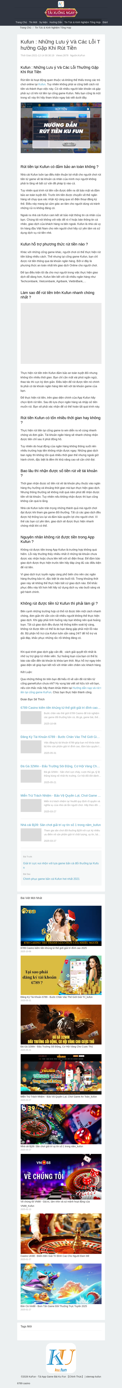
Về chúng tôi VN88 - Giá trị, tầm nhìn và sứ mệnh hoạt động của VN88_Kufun (61, 1180)
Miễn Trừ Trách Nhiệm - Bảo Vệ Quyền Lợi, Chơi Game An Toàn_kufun (61, 795)
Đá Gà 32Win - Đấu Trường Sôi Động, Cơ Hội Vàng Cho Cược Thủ (61, 766)
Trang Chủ (21, 22)
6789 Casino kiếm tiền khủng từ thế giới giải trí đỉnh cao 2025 (61, 707)
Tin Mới (33, 22)
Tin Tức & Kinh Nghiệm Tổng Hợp (82, 22)
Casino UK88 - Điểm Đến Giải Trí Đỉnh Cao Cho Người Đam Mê (61, 1235)
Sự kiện (43, 22)
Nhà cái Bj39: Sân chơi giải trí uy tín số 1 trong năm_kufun (61, 825)
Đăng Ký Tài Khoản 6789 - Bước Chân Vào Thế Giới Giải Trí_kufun (61, 737)
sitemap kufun (93, 1376)
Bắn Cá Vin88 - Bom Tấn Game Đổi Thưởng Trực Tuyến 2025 (61, 1286)
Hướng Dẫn (56, 22)
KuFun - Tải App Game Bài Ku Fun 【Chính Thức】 (57, 1376)
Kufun (42, 84)
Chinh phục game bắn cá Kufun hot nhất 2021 (51, 878)
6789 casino (23, 1383)
